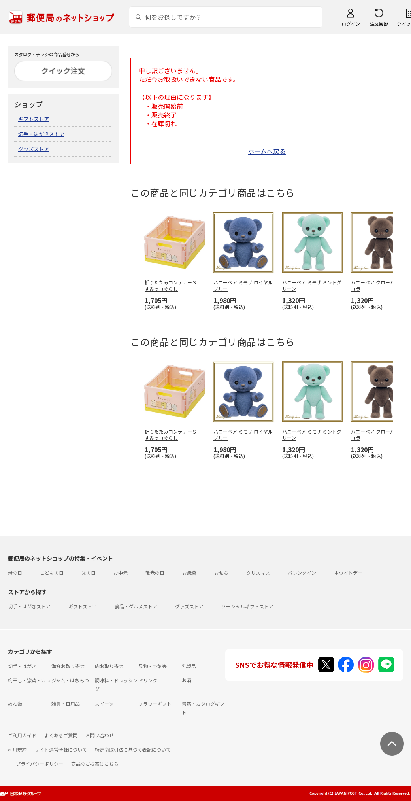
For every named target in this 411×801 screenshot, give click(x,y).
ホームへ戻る (267, 151)
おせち (221, 572)
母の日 (15, 572)
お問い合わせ (99, 735)
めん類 (15, 703)
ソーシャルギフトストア (247, 606)
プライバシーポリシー (39, 763)
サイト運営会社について (61, 749)
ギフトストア (33, 119)
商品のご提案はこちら (95, 763)
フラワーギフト (155, 703)
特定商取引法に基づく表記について (133, 749)
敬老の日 (154, 572)
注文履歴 (379, 23)
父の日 (88, 572)
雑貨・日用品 (65, 703)
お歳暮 (189, 572)
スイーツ (104, 703)
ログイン (350, 23)
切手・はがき (22, 666)
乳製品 (189, 666)
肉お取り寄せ (109, 666)
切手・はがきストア (41, 134)
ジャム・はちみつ (70, 680)
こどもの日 (52, 572)
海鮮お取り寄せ (68, 666)
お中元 (120, 572)
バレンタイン (302, 572)
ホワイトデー (348, 572)
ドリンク (147, 680)
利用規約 (17, 749)
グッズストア (33, 149)
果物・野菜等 (152, 666)
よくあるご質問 (60, 735)
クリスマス (258, 572)
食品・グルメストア (136, 606)
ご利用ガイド (22, 735)
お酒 (186, 680)
